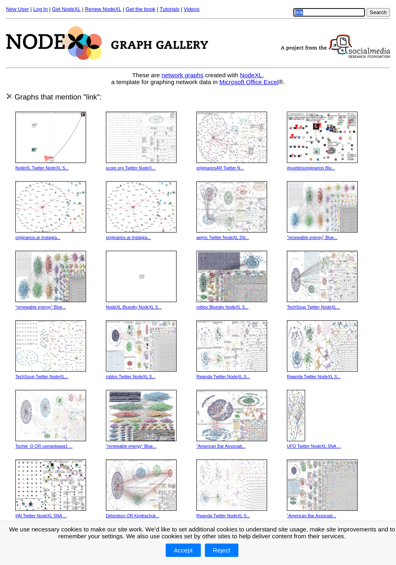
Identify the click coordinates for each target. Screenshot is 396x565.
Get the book (141, 9)
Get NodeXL (66, 9)
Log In (40, 9)
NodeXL (251, 75)
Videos (192, 9)
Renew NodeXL (103, 9)
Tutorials (169, 9)
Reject (221, 550)
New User (17, 9)
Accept (183, 550)
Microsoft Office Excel (249, 81)
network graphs (183, 75)
